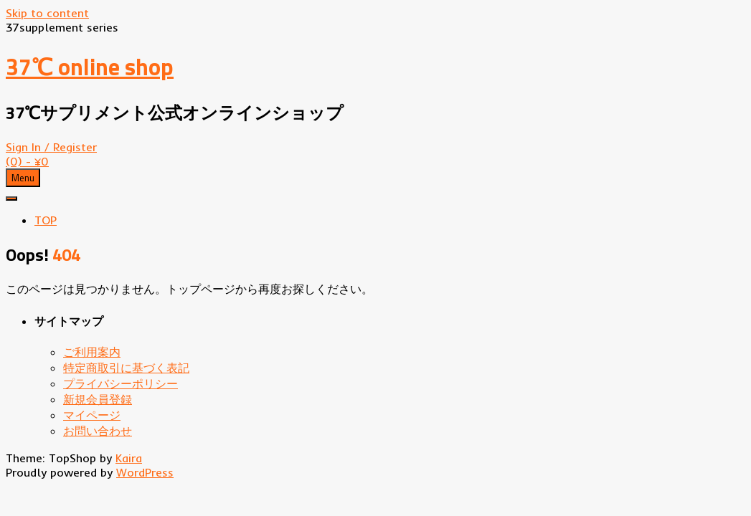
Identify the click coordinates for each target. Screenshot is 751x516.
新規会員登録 (97, 399)
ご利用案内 (92, 352)
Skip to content (47, 13)
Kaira (128, 458)
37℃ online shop (90, 66)
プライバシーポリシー (120, 383)
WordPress (145, 472)
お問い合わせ (97, 431)
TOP (45, 220)
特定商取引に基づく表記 (126, 367)
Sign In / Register (51, 147)
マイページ (92, 415)
